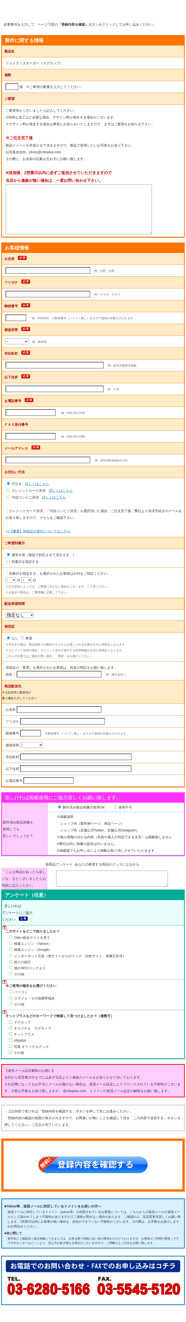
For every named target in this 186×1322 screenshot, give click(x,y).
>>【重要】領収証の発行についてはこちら (38, 541)
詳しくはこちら (37, 493)
